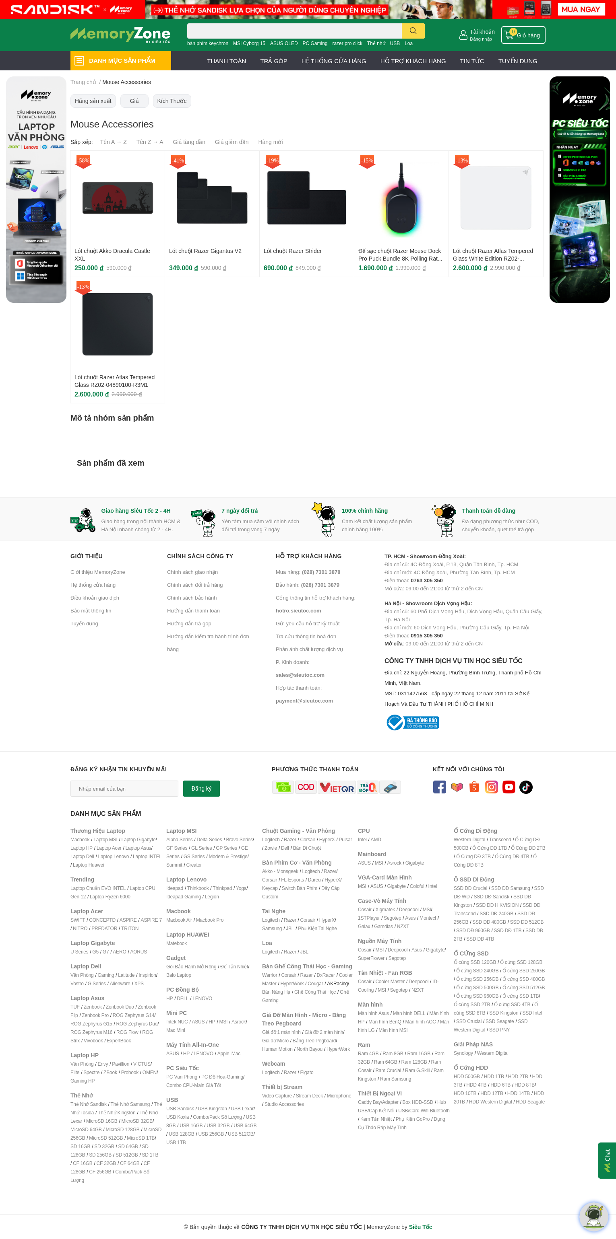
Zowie (271, 848)
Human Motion (277, 1049)
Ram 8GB (392, 1053)
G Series (97, 983)
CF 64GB (130, 1163)
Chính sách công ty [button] (200, 556)
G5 (95, 952)
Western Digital (469, 839)
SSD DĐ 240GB (496, 913)
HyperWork (292, 983)
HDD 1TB (494, 1076)
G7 (106, 952)
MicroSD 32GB (137, 1121)
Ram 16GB (418, 1053)
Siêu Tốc (420, 1226)
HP (169, 998)
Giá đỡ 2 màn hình (324, 1032)
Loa (409, 43)
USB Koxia (177, 1117)
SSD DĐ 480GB (489, 922)
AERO (119, 952)
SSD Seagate (500, 1021)
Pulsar (345, 839)
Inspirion (147, 975)
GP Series (226, 848)
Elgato (307, 1072)
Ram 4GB (368, 1053)
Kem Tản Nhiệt (376, 1119)
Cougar (315, 983)
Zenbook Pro (95, 1015)
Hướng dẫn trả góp (189, 623)
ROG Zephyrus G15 (91, 1024)
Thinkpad (222, 888)
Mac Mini (175, 1030)
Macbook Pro (210, 920)
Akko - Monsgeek (280, 871)
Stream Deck (309, 1096)
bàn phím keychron (207, 43)
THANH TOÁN (226, 60)
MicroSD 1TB (141, 1138)
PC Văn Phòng (181, 1077)
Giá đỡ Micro (275, 1041)
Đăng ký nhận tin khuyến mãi (118, 769)
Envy (102, 1064)
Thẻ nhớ (376, 43)
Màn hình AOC (420, 1022)
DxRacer (325, 975)
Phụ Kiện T (309, 928)
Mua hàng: (308, 572)
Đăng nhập (481, 38)
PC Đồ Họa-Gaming (222, 1077)
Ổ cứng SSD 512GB (523, 987)
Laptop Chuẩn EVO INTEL (98, 888)
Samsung (272, 928)
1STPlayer (369, 918)
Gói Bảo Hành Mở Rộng (191, 967)
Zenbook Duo (120, 1007)
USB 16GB (191, 1125)
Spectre (91, 1072)
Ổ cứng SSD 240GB (477, 971)
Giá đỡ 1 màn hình (281, 1032)
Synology (463, 1053)
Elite (74, 1072)
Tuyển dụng (84, 623)
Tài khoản (482, 31)
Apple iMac (228, 1053)
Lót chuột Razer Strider (293, 250)
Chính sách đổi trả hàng (195, 584)
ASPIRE (128, 920)
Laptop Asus (138, 848)
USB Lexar (242, 1108)
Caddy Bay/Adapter (378, 1102)
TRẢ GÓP (273, 60)
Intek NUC (177, 1022)
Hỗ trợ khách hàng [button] (309, 556)
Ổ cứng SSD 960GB (477, 996)
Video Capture (277, 1096)
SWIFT (77, 920)
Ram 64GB (385, 1062)
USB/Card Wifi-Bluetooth (423, 1110)
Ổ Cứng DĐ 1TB (489, 848)
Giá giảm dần (232, 141)
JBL (290, 928)
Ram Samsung (395, 1079)
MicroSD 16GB (102, 1121)
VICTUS (142, 1064)
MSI (223, 1022)
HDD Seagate (530, 1102)
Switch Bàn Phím (299, 888)
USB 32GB (218, 1125)
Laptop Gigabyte (138, 839)
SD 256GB (100, 1155)
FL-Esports (292, 880)
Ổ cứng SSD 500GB (477, 987)
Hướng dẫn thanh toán (193, 610)
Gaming (105, 975)
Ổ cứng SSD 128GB (521, 962)
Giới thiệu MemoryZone (97, 572)
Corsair (307, 839)
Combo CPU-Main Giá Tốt (193, 1085)
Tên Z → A (149, 141)
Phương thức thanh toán (315, 769)
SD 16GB (80, 1146)
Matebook (176, 943)
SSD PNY (499, 1030)
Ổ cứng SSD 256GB (477, 979)
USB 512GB (241, 1134)
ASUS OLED (284, 43)
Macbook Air (179, 920)
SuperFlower (371, 958)
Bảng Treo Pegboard (314, 1041)
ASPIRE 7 (151, 920)
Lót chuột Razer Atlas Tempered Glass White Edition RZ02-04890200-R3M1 (493, 258)
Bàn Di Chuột (307, 848)
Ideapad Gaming (183, 897)
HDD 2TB (518, 1076)
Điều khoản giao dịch (94, 597)
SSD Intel (532, 1013)
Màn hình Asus (373, 1013)
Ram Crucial (388, 1070)
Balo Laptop (178, 975)
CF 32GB (106, 1163)
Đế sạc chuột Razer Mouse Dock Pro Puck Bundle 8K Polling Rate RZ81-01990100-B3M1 (399, 258)
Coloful (417, 886)
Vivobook (93, 1041)
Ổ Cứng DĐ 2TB (528, 848)
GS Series (194, 856)
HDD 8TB (525, 1085)
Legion (212, 897)
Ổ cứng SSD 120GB (475, 962)
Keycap (270, 888)
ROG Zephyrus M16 (91, 1032)
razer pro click (347, 43)
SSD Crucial (469, 1021)
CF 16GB (83, 1163)
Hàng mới (270, 141)
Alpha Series (179, 839)
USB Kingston (212, 1108)
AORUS (138, 952)
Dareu (314, 880)
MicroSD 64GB (86, 1129)
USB (395, 43)
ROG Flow (127, 1032)
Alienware (120, 983)
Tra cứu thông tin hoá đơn (306, 636)
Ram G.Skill (417, 1070)
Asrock (239, 1022)
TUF (75, 1007)
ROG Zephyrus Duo (136, 1024)
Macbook (79, 839)
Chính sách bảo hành (192, 597)
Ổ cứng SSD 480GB (523, 979)
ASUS (198, 1022)
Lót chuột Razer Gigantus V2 (205, 250)
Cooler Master (390, 981)
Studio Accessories (284, 1104)
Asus (410, 918)
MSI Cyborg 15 (249, 43)
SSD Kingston (503, 1013)
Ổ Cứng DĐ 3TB (473, 856)
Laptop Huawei (88, 865)
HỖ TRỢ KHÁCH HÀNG (413, 60)
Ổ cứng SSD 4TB (512, 1004)
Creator (194, 865)
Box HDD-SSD (418, 1102)
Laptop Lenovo (113, 856)
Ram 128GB (414, 1062)
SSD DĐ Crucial (470, 888)
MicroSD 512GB (106, 1138)
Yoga (241, 888)
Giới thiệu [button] (86, 556)
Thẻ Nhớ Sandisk (88, 1104)
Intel (362, 839)
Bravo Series (239, 839)
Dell (285, 848)
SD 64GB (128, 1146)
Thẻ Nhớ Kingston (117, 1113)
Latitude (126, 975)
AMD (376, 839)
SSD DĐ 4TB (480, 939)
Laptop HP (81, 848)
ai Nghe (329, 928)
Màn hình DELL (409, 1013)
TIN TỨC (472, 60)
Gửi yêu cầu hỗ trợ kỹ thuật (308, 623)
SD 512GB (127, 1155)
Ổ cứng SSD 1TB (520, 996)
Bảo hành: (307, 584)
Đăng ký (202, 788)
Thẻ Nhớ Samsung (130, 1104)
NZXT (403, 926)
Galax (364, 926)
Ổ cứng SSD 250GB (523, 971)
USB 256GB (211, 1134)
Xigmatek (385, 909)
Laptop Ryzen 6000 (110, 897)
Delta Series (209, 839)
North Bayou (310, 1049)
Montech (429, 918)
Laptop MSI (105, 839)
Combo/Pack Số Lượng (217, 1117)
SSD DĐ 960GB (473, 930)
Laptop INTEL (147, 856)
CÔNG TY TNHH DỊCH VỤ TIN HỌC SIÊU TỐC (465, 683)
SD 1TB (150, 1155)
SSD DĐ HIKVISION (497, 905)
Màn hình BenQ (384, 1022)
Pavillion (120, 1064)
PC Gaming (314, 43)
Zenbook (93, 1007)
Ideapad (174, 888)
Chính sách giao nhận (192, 572)
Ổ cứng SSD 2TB (472, 1004)
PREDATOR (104, 928)
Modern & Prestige (228, 856)
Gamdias (383, 926)
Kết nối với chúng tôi (468, 769)
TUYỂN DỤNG (517, 60)
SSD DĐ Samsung (510, 888)
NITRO (80, 928)
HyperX (327, 839)
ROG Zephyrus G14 (134, 1015)
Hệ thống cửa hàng (93, 584)
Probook (129, 1072)
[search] (413, 31)
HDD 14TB (518, 1093)
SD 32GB (104, 1146)
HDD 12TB (491, 1093)
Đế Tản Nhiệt (234, 967)
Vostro (77, 983)
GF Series (176, 848)
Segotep (392, 918)
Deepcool (409, 909)
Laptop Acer (109, 848)
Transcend (500, 839)
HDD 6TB (500, 1085)
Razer (290, 839)
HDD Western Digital (490, 1102)
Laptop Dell (82, 856)
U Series (79, 952)
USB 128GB (181, 1134)
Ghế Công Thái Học (315, 992)
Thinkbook (198, 888)
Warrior (269, 975)
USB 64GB (245, 1125)
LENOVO (202, 998)
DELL (182, 998)
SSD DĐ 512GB (527, 922)
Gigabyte (414, 863)
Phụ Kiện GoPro (413, 1119)
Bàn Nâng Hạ (276, 992)
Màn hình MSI (392, 1030)
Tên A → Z (113, 141)
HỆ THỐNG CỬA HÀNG (334, 60)
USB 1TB (176, 1142)
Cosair (364, 909)
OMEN (150, 1072)
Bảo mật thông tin (90, 610)
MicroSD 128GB (123, 1129)
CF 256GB (100, 1172)
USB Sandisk (180, 1108)
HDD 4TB (476, 1085)
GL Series (201, 848)
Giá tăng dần (189, 141)
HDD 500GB (467, 1076)
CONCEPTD (102, 920)
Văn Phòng (82, 975)
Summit (174, 865)
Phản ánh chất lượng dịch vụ (309, 649)
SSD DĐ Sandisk (492, 897)
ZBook (110, 1072)
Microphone (339, 1096)
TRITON (129, 928)
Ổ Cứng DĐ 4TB (512, 856)
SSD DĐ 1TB (508, 930)
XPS (139, 983)
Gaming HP (82, 1081)
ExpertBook (119, 1041)
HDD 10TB (465, 1093)
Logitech (271, 839)
